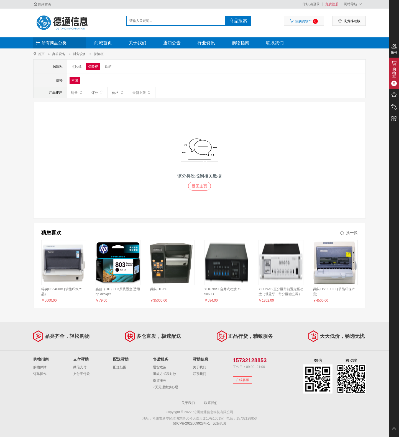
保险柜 (99, 54)
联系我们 (275, 42)
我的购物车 (304, 21)
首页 (41, 54)
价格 (118, 92)
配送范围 (119, 367)
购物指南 (240, 42)
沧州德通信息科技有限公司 (62, 22)
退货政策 (159, 367)
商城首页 (103, 42)
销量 (77, 92)
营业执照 (219, 423)
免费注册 (332, 4)
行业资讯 (206, 42)
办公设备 (58, 54)
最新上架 (141, 92)
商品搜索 (238, 20)
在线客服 (242, 380)
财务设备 (79, 54)
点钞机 (76, 67)
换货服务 (159, 380)
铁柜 (108, 67)
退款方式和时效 (164, 374)
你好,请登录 (311, 4)
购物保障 (40, 367)
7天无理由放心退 (165, 387)
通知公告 (172, 42)
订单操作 (40, 374)
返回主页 (199, 186)
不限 (74, 81)
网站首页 (44, 4)
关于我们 (137, 42)
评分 (97, 92)
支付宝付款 (81, 374)
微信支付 (79, 367)
